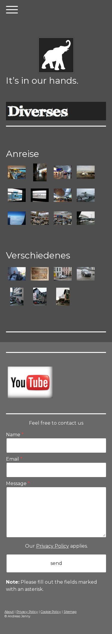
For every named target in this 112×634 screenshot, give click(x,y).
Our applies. (56, 546)
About (9, 612)
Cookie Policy (51, 612)
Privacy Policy (52, 546)
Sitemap (70, 612)
